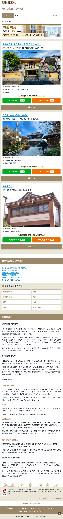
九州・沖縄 (37, 307)
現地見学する (46, 100)
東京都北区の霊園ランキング (12, 277)
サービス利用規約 (21, 508)
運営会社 (10, 508)
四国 (4, 307)
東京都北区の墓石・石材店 (11, 280)
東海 (34, 297)
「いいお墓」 (37, 489)
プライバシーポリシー (37, 508)
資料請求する (17, 100)
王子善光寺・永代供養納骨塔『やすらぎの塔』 (21, 44)
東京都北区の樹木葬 (9, 275)
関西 (4, 302)
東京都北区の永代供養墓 (10, 272)
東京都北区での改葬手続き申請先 (14, 268)
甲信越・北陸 (7, 297)
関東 (34, 291)
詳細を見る (31, 107)
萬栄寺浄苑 (7, 186)
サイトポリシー (51, 508)
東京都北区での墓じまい (10, 270)
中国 (34, 302)
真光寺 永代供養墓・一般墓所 (15, 115)
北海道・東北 (7, 291)
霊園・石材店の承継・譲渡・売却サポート (31, 511)
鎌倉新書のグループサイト (31, 503)
